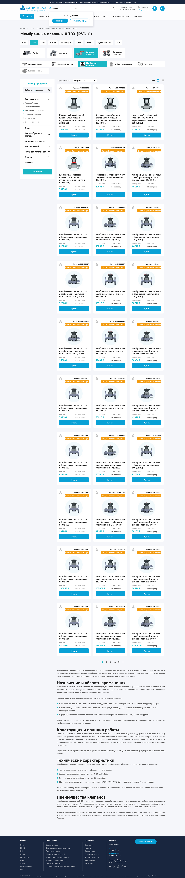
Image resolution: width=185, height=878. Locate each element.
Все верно (60, 21)
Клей (22, 860)
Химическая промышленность (57, 857)
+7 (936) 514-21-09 (115, 855)
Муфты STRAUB (26, 866)
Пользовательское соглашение (91, 876)
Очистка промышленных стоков (58, 848)
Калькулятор (90, 860)
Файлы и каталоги (92, 857)
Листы (22, 863)
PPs (21, 869)
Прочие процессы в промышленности (60, 866)
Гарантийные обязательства (155, 876)
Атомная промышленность (56, 860)
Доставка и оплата (92, 854)
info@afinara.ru (143, 10)
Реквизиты (89, 863)
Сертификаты (90, 851)
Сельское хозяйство (53, 863)
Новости (88, 848)
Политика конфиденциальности (126, 876)
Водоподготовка (52, 845)
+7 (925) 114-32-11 (127, 9)
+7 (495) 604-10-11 (115, 851)
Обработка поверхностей (55, 854)
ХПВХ (22, 848)
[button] (53, 8)
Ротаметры (24, 857)
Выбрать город (80, 21)
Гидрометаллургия (53, 851)
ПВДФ (22, 854)
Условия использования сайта (108, 876)
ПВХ (22, 845)
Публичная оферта (141, 876)
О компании (89, 845)
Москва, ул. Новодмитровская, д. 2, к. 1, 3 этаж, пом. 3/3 (119, 861)
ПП (21, 851)
